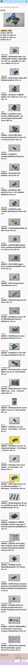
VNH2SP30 (3, 152)
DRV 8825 (3, 243)
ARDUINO (13, 7)
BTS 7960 (3, 93)
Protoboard (3, 643)
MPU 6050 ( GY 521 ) (6, 603)
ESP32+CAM (4, 207)
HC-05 (2, 298)
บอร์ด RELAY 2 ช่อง (5, 367)
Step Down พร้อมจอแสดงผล (8, 482)
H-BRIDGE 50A (4, 520)
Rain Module (4, 226)
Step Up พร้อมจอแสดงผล (7, 444)
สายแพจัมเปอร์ (4, 501)
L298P (2, 133)
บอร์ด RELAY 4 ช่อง (5, 387)
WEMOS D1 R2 (4, 351)
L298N (2, 112)
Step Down (3, 463)
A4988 (2, 262)
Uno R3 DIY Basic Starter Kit (7, 541)
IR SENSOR (3, 582)
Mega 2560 (4, 76)
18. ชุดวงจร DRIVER (7, 7)
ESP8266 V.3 (4, 171)
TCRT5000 (3, 281)
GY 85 (2, 624)
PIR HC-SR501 (4, 315)
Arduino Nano (4, 54)
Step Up (3, 425)
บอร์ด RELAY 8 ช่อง (5, 406)
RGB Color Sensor (5, 563)
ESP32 (2, 188)
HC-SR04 (3, 334)
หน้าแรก (1, 7)
